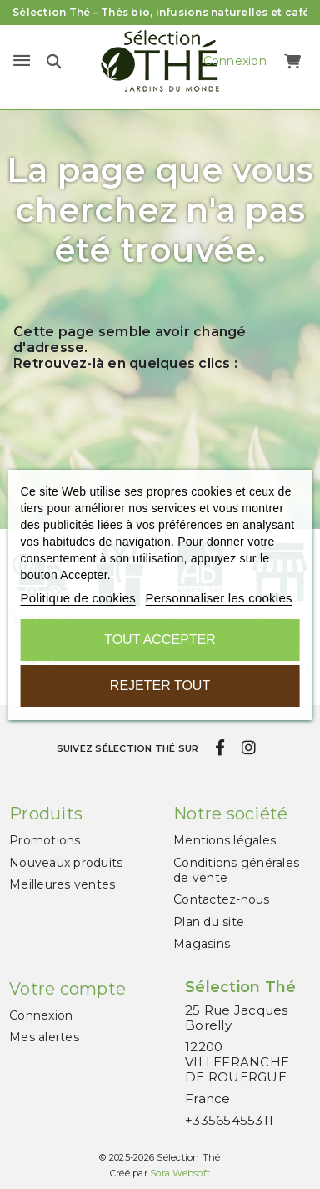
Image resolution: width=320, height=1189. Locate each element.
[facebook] (220, 747)
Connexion (40, 1015)
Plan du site (208, 922)
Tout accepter (160, 639)
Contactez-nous (221, 899)
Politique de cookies (78, 598)
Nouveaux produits (65, 862)
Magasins (201, 943)
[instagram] (248, 747)
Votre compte (67, 989)
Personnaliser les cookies (218, 598)
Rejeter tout (160, 685)
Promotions (45, 840)
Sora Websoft (180, 1173)
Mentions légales (224, 840)
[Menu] (22, 61)
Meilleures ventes (62, 884)
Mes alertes (44, 1037)
